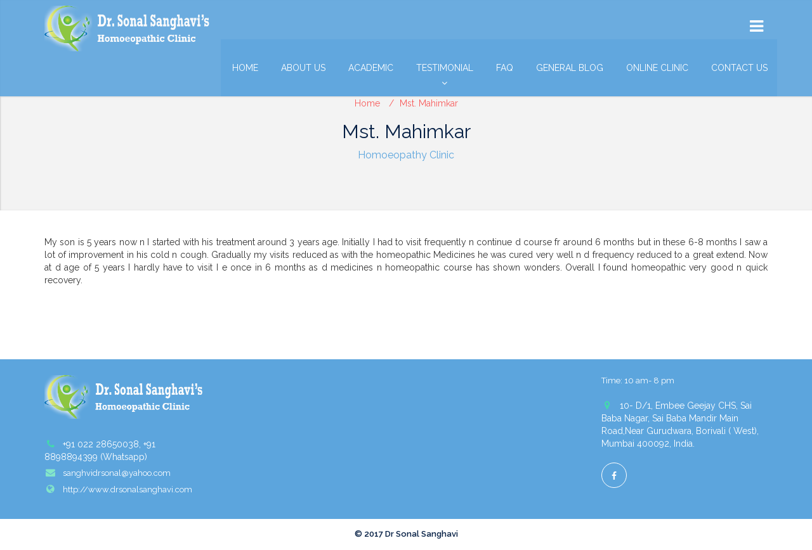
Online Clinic (657, 68)
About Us (303, 68)
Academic (370, 68)
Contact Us (739, 68)
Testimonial (444, 71)
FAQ (504, 68)
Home (245, 68)
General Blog (569, 68)
